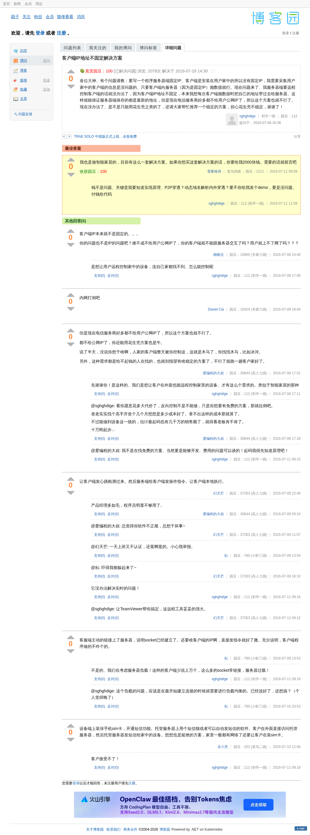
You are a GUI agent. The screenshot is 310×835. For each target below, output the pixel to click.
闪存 (23, 51)
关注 (26, 16)
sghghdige (247, 116)
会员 (28, 4)
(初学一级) (256, 203)
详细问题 (173, 47)
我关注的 (98, 47)
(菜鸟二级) (259, 747)
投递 (46, 80)
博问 (23, 60)
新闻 (17, 4)
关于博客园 (95, 829)
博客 (23, 70)
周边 (39, 4)
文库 (23, 99)
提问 (46, 60)
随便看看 (65, 16)
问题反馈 (25, 114)
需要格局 (214, 171)
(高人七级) (259, 373)
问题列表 (72, 47)
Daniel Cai (216, 309)
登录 (40, 33)
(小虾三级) (259, 556)
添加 (46, 89)
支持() (99, 276)
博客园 (165, 829)
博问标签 (148, 47)
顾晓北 (218, 255)
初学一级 (268, 116)
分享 (297, 136)
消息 (81, 16)
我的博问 (123, 47)
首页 (6, 4)
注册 (61, 33)
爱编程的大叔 (213, 373)
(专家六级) (259, 255)
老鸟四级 (234, 171)
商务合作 (130, 829)
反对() (113, 276)
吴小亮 (222, 747)
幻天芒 (218, 493)
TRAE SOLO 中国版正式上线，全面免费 (105, 136)
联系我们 (114, 829)
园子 (15, 16)
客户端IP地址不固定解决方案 (92, 58)
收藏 (23, 89)
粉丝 (38, 16)
